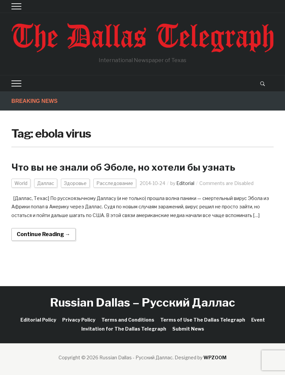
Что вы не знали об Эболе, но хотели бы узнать (123, 167)
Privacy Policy (78, 320)
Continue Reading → (43, 234)
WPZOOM (214, 357)
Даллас (45, 183)
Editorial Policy (38, 320)
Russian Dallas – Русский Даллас (142, 302)
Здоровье (75, 183)
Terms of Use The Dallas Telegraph (202, 320)
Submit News (188, 329)
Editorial (185, 183)
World (20, 183)
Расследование (114, 183)
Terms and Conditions (127, 320)
